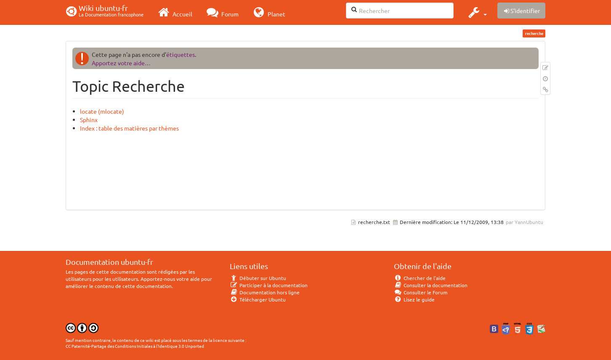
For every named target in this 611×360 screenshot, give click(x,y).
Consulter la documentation (431, 285)
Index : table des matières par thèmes (129, 128)
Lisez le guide (414, 299)
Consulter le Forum (420, 292)
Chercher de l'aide (420, 278)
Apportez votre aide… (121, 63)
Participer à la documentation (269, 285)
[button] (476, 12)
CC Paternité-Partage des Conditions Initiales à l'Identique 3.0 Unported (135, 346)
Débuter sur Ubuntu (258, 278)
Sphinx (89, 119)
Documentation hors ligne (265, 292)
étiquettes (180, 54)
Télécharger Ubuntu (258, 299)
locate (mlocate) (102, 111)
